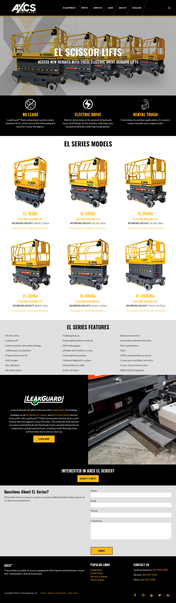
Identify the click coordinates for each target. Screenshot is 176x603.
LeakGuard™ (58, 409)
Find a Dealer (97, 579)
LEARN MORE (44, 439)
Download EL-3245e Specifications (30, 310)
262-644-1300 (160, 569)
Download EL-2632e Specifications (88, 228)
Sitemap (51, 593)
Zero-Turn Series (60, 415)
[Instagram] (143, 595)
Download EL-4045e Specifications (88, 310)
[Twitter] (160, 595)
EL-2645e (145, 213)
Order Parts (96, 573)
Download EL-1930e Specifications (30, 228)
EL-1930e (30, 213)
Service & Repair (99, 576)
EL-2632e (87, 213)
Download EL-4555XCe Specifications (145, 310)
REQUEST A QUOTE (88, 478)
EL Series (42, 415)
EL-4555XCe (145, 296)
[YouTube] (151, 595)
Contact (43, 593)
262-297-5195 (149, 574)
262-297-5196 (147, 579)
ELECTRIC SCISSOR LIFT (30, 219)
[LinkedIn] (168, 595)
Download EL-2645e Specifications (145, 228)
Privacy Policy (60, 593)
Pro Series (31, 415)
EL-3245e (30, 296)
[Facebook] (135, 595)
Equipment (96, 569)
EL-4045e (88, 296)
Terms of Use (73, 593)
